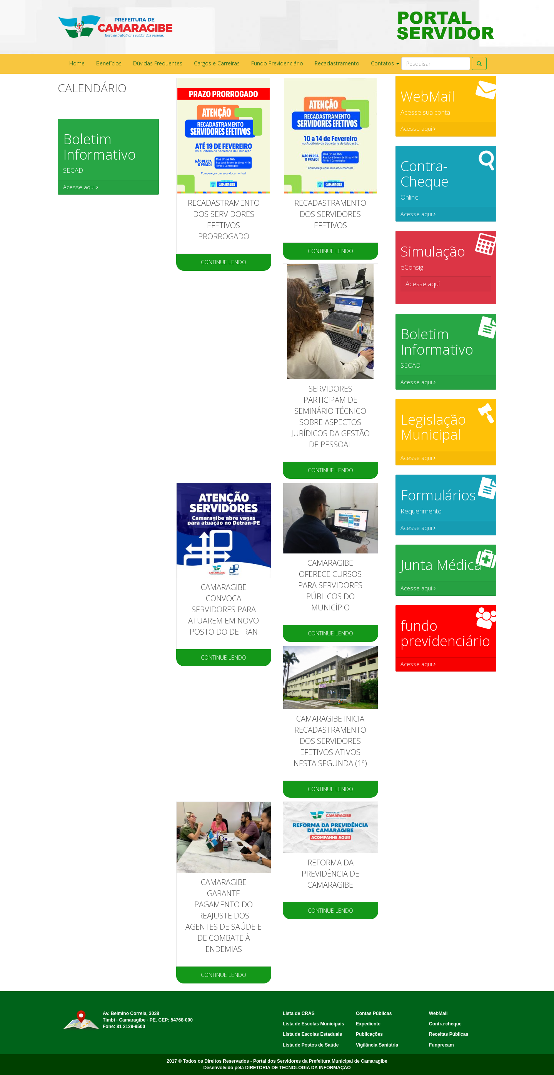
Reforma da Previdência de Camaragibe (330, 873)
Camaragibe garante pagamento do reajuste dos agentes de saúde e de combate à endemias (223, 915)
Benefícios (109, 63)
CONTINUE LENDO (223, 262)
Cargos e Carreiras (217, 63)
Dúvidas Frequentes (157, 63)
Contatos (385, 63)
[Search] (435, 63)
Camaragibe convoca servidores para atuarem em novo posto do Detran (223, 609)
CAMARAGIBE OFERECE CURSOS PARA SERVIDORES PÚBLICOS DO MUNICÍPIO (330, 585)
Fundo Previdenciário (277, 63)
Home (77, 63)
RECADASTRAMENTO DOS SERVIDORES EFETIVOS (330, 214)
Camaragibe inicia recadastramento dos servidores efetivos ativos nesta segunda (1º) (330, 740)
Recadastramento (337, 63)
